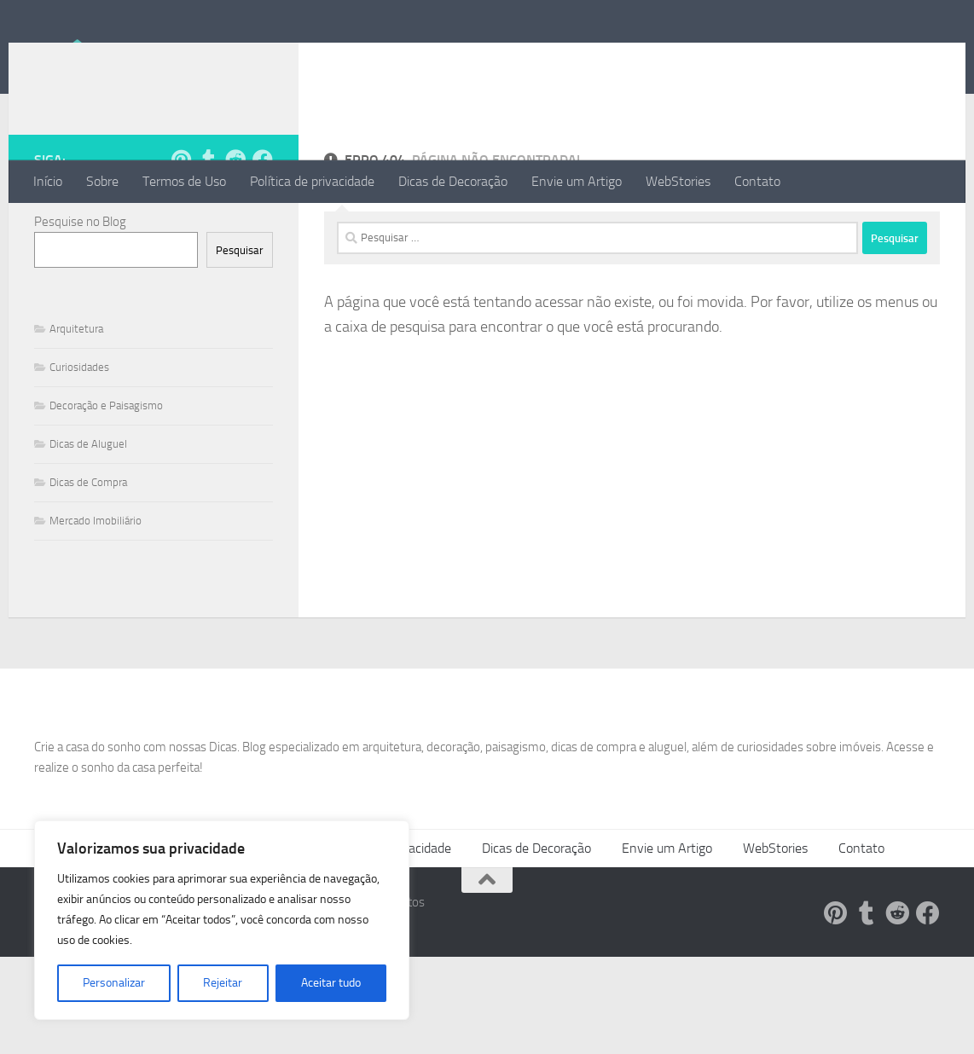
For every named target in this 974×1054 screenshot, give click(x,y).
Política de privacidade (312, 181)
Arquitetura (76, 397)
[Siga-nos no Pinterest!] (181, 227)
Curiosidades (79, 435)
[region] (221, 920)
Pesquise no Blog (80, 290)
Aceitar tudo (331, 983)
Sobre (102, 181)
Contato (757, 181)
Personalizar (114, 983)
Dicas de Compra (88, 550)
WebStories (678, 181)
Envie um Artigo (576, 181)
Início (47, 181)
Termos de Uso (184, 181)
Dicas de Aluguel (88, 512)
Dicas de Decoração (452, 181)
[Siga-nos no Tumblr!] (208, 227)
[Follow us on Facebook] (262, 227)
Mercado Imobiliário (95, 588)
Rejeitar (222, 983)
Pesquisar (240, 318)
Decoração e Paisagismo (106, 473)
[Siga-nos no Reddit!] (235, 227)
